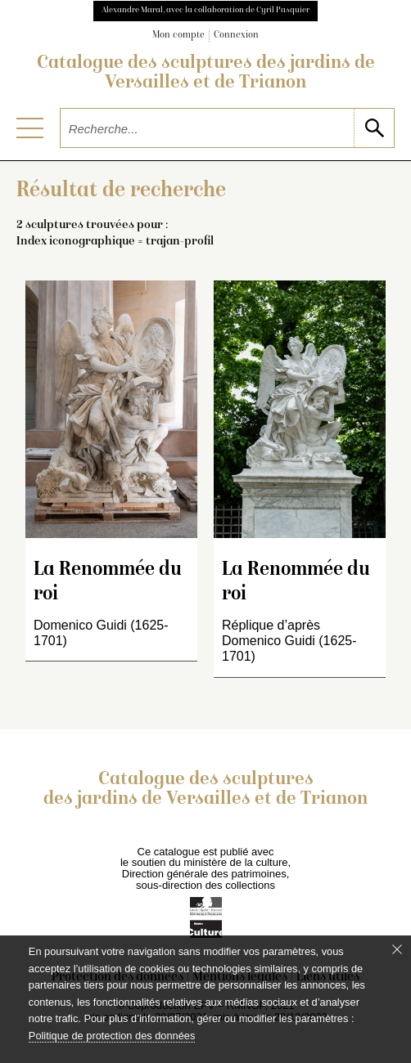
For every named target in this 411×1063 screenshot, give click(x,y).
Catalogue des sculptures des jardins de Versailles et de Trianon (206, 73)
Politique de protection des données (112, 1035)
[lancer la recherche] (374, 128)
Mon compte (178, 35)
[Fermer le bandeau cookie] (397, 949)
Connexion (236, 35)
